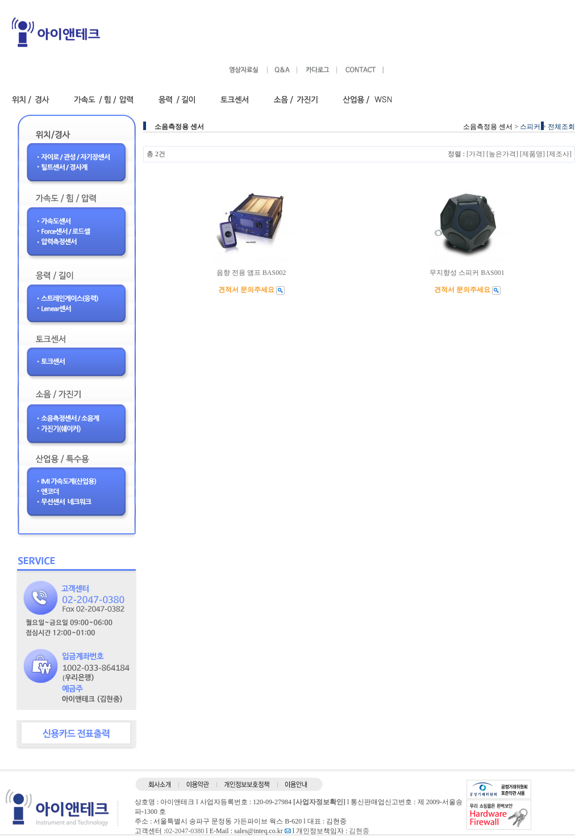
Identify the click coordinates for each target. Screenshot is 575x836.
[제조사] (559, 154)
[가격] (475, 154)
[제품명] (532, 154)
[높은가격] (502, 154)
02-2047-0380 (184, 831)
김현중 (359, 831)
